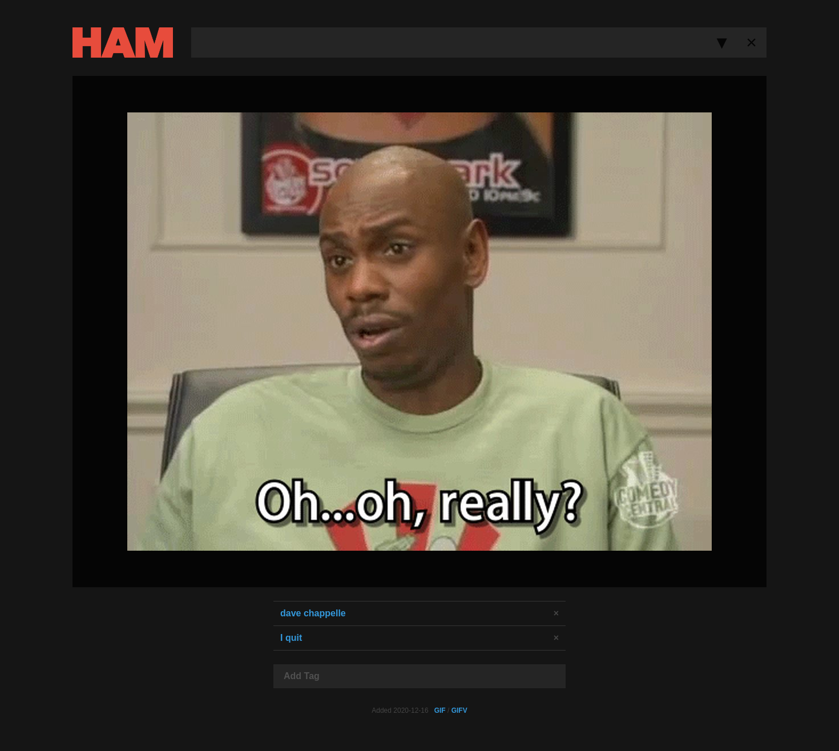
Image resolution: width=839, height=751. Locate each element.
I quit (291, 638)
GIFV (459, 710)
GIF (440, 710)
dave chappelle (313, 613)
